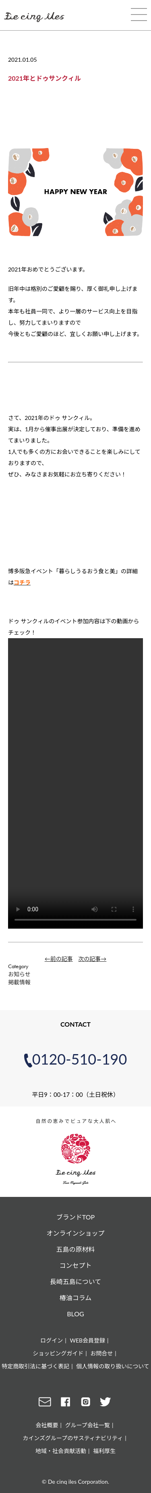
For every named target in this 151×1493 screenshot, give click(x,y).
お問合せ (101, 1353)
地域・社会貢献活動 (60, 1450)
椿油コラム (76, 1297)
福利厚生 (104, 1450)
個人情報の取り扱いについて (112, 1366)
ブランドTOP (75, 1217)
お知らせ (19, 974)
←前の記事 (59, 958)
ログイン (51, 1340)
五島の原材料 (75, 1249)
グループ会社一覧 (87, 1425)
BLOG (75, 1314)
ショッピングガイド (58, 1353)
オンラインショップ (75, 1233)
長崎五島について (75, 1281)
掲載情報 (19, 982)
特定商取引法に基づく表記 (35, 1366)
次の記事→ (92, 958)
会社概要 (47, 1425)
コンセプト (75, 1265)
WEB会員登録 (87, 1340)
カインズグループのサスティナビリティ (73, 1438)
